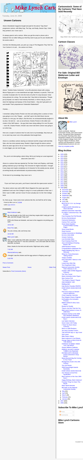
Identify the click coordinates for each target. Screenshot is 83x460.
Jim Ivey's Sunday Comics (70, 330)
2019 (62, 166)
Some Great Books (68, 229)
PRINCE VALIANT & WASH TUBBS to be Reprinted (70, 350)
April (63, 393)
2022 (62, 160)
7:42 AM (10, 249)
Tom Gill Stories (67, 365)
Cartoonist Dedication (68, 220)
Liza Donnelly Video (68, 239)
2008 (62, 187)
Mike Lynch (11, 237)
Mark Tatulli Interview (68, 385)
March (64, 395)
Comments (64, 415)
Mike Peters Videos (68, 336)
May (63, 391)
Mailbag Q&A (66, 284)
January (65, 399)
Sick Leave (65, 334)
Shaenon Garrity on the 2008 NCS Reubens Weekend (71, 314)
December (65, 190)
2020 (62, 164)
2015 (62, 174)
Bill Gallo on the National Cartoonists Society (69, 388)
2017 (62, 170)
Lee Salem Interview (68, 321)
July (63, 199)
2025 (62, 154)
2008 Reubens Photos (69, 246)
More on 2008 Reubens (69, 328)
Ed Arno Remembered (69, 218)
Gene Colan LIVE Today (69, 323)
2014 (62, 176)
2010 (62, 184)
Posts (62, 412)
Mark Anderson (12, 212)
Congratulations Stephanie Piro (71, 248)
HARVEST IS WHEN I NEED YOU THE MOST (71, 344)
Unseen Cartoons (12, 20)
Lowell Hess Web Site (68, 263)
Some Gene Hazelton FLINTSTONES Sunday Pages (70, 225)
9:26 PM (10, 258)
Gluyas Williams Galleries (70, 347)
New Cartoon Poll (67, 278)
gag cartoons (11, 204)
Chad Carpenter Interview (70, 295)
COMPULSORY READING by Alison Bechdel (71, 207)
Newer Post (6, 267)
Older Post (52, 267)
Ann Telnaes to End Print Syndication (69, 373)
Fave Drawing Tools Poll (69, 241)
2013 (62, 178)
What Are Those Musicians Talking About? (70, 254)
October (65, 193)
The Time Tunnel (67, 274)
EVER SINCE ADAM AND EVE (71, 371)
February (65, 397)
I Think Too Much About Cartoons (69, 325)
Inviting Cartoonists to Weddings (72, 233)
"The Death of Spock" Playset (71, 280)
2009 (62, 186)
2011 (62, 182)
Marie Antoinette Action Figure (71, 276)
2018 (62, 168)
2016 (62, 172)
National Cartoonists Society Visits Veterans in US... (70, 268)
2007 (62, 401)
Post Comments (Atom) (18, 271)
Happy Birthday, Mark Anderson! (72, 380)
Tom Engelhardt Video (69, 265)
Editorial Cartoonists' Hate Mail (71, 210)
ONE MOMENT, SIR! (68, 282)
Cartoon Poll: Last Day (69, 222)
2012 (62, 180)
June (64, 201)
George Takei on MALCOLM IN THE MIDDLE (71, 341)
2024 (62, 156)
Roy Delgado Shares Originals (71, 297)
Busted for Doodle (67, 306)
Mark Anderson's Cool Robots (71, 338)
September (65, 195)
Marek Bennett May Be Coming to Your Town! (71, 359)
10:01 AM (11, 225)
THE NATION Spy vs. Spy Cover (72, 332)
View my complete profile (66, 146)
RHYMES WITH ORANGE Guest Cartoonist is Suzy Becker (70, 354)
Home (29, 267)
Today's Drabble (67, 257)
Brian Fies (11, 228)
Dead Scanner (66, 231)
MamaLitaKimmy (13, 252)
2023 (62, 158)
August (64, 197)
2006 (62, 403)
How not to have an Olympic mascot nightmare (70, 292)
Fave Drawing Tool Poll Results (71, 216)
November (65, 191)
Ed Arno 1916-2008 (68, 235)
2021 (62, 162)
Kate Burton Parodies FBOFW (71, 286)
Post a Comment (8, 263)
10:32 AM (11, 234)
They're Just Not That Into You (71, 308)
